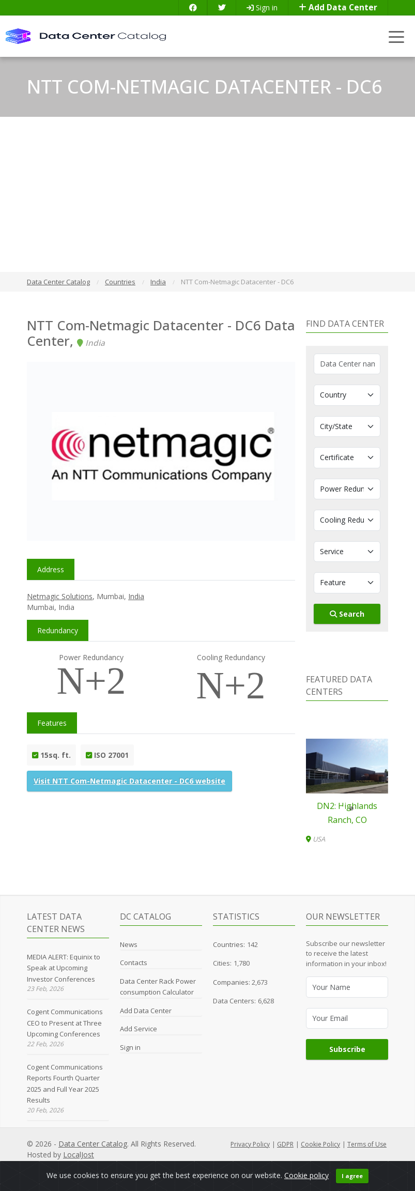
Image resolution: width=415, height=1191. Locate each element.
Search (347, 614)
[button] (343, 808)
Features (52, 723)
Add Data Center (338, 7)
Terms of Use (367, 1144)
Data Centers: (234, 1000)
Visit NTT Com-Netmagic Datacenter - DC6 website (129, 781)
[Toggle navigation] (396, 36)
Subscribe (347, 1049)
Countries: (229, 944)
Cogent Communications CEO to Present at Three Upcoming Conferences (65, 1023)
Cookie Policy (320, 1144)
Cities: (222, 963)
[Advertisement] (207, 194)
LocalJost (78, 1154)
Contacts (133, 962)
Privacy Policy (250, 1144)
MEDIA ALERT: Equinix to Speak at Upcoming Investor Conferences (63, 968)
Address (50, 569)
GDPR (285, 1144)
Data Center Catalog (92, 1144)
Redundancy (57, 630)
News (128, 944)
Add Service (138, 1028)
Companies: (232, 982)
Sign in (262, 7)
